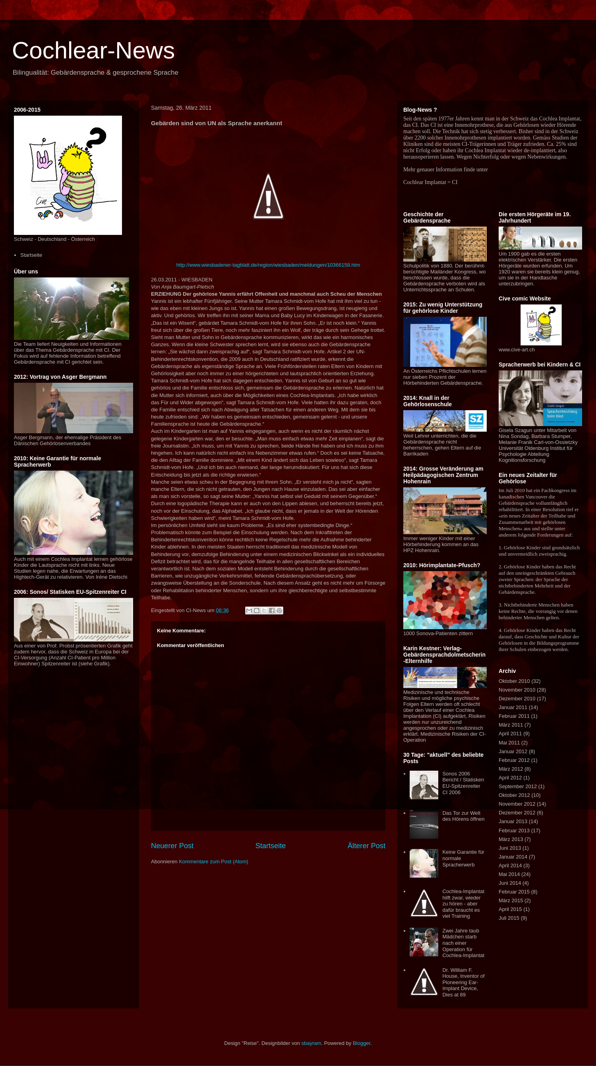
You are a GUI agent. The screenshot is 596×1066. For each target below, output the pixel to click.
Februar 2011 (514, 716)
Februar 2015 (514, 892)
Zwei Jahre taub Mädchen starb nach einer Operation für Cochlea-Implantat (463, 943)
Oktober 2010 (514, 681)
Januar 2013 (513, 821)
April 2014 (510, 865)
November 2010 (517, 690)
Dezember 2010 (517, 699)
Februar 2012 (514, 760)
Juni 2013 (510, 848)
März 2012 (511, 769)
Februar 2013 (514, 830)
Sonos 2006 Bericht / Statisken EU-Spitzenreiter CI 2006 (463, 783)
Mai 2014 (509, 874)
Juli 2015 (509, 918)
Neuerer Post (172, 846)
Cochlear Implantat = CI (430, 182)
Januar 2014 (513, 857)
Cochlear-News (93, 50)
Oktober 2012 (514, 795)
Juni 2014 (510, 883)
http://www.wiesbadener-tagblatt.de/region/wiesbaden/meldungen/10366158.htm (268, 265)
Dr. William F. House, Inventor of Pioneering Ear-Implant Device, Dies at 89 (463, 982)
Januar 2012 (513, 751)
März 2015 (511, 900)
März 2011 (511, 725)
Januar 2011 (513, 707)
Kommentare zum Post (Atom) (213, 861)
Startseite (270, 846)
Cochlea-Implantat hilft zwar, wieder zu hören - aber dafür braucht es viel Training (463, 903)
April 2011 (510, 734)
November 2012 (517, 804)
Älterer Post (366, 846)
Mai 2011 (509, 743)
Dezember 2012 (517, 813)
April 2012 (510, 778)
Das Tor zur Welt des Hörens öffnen (463, 816)
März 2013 (511, 839)
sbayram (311, 1043)
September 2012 (518, 786)
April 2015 (510, 909)
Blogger (361, 1043)
